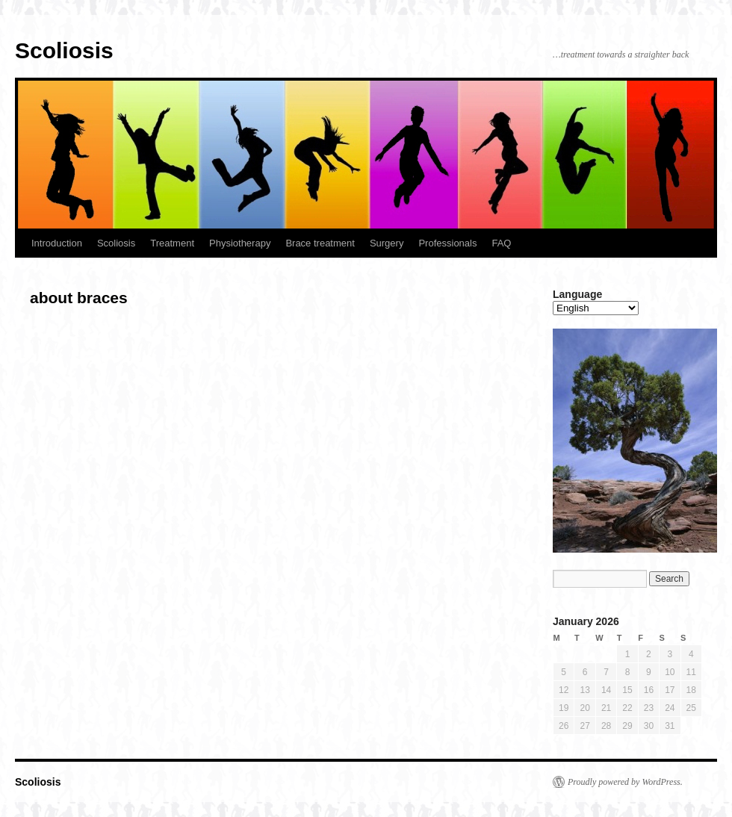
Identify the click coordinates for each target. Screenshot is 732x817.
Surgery (387, 243)
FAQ (501, 243)
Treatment (172, 243)
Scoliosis (64, 50)
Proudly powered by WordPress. (625, 782)
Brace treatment (320, 243)
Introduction (56, 243)
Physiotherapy (239, 243)
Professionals (447, 243)
